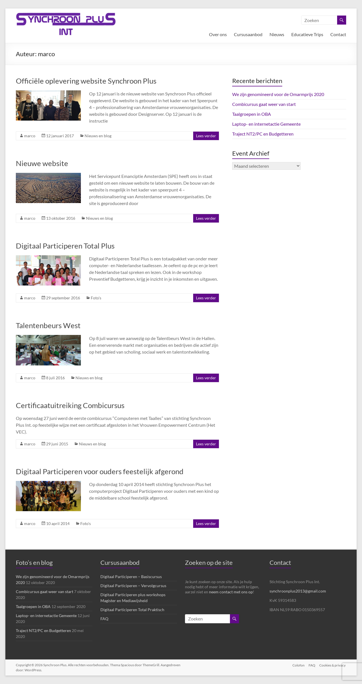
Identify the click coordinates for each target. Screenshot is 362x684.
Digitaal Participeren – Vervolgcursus (133, 585)
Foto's (96, 297)
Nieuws (277, 34)
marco (29, 135)
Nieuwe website (42, 163)
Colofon (298, 665)
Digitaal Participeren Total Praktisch (132, 609)
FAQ (104, 618)
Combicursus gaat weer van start (264, 104)
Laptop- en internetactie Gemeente (266, 124)
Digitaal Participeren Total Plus (65, 245)
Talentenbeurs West (48, 325)
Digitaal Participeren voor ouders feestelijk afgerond (100, 471)
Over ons (218, 34)
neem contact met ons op (231, 591)
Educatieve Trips (307, 34)
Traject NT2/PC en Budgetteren (263, 133)
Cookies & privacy (333, 665)
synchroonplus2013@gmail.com (298, 591)
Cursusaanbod (248, 34)
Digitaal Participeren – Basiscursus (131, 576)
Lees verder (206, 135)
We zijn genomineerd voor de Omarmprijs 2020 (278, 94)
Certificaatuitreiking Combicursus (70, 405)
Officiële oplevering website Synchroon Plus (86, 80)
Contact (338, 34)
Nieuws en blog (98, 135)
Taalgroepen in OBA (251, 114)
